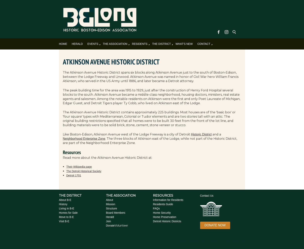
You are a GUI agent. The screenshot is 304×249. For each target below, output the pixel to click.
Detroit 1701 (73, 175)
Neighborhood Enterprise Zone (84, 138)
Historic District (201, 134)
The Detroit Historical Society (83, 171)
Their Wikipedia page (79, 166)
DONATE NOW (215, 225)
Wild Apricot (207, 241)
